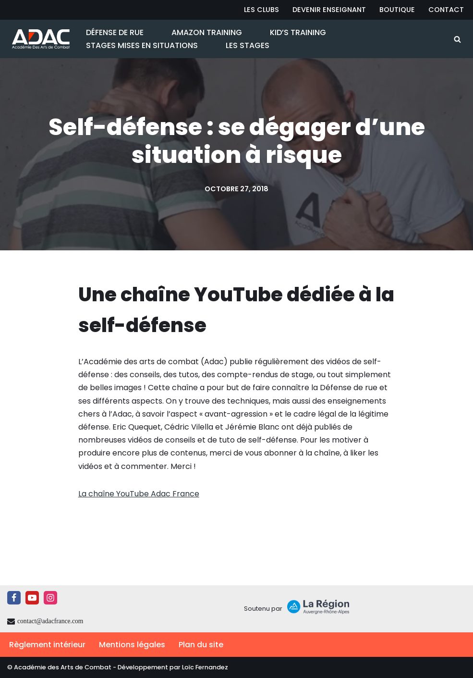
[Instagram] (50, 597)
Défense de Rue (115, 32)
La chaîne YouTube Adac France (138, 493)
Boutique (397, 9)
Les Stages (247, 45)
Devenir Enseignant (329, 9)
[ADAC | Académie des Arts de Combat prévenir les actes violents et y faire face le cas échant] (38, 39)
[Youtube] (32, 597)
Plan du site (201, 644)
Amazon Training (206, 32)
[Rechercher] (457, 39)
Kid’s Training (298, 32)
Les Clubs (261, 9)
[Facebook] (14, 597)
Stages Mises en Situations (142, 45)
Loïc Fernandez (205, 667)
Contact (446, 9)
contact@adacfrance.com (50, 621)
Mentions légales (132, 644)
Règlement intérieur (47, 644)
